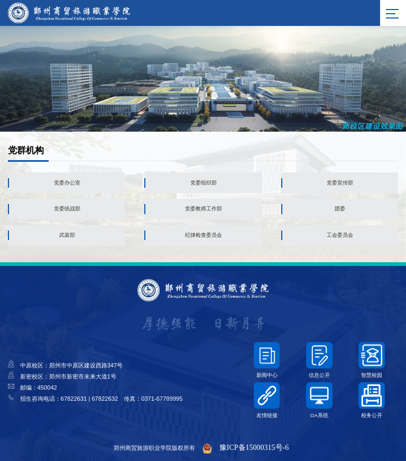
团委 (340, 208)
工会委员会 (340, 235)
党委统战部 (67, 208)
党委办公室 (67, 183)
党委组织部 (203, 183)
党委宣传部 (340, 183)
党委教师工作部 (203, 208)
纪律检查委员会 (203, 235)
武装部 (67, 235)
